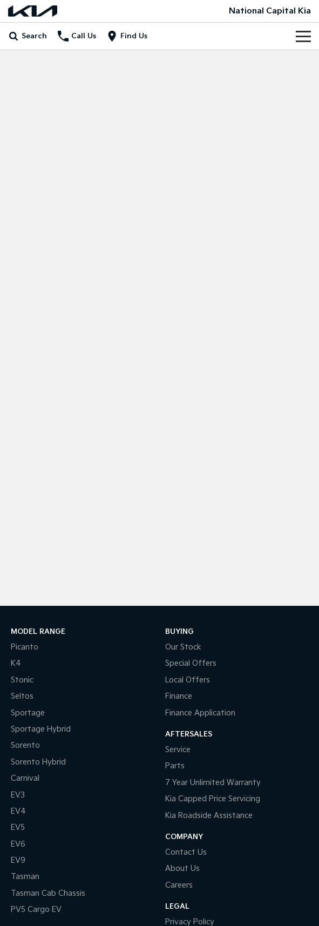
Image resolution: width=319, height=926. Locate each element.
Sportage (28, 713)
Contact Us (186, 852)
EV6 (18, 844)
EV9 (18, 860)
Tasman (25, 876)
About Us (182, 868)
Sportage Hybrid (41, 729)
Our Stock (183, 647)
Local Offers (187, 680)
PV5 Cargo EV (36, 909)
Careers (179, 885)
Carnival (25, 778)
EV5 (18, 827)
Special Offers (190, 663)
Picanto (24, 647)
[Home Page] (32, 11)
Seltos (22, 696)
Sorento (25, 745)
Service (178, 749)
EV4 (18, 811)
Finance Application (200, 713)
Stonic (22, 680)
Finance (178, 696)
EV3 (18, 795)
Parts (175, 765)
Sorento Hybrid (38, 762)
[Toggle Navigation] (303, 36)
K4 (16, 663)
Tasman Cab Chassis (48, 893)
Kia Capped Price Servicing (212, 798)
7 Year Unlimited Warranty (213, 782)
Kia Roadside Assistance (209, 815)
